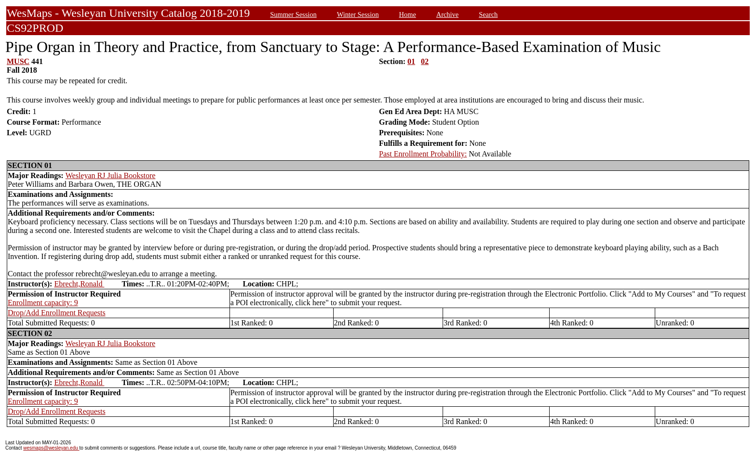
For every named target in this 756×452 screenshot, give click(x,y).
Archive (447, 14)
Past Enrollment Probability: (423, 154)
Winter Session (358, 14)
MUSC (18, 61)
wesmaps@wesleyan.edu (51, 448)
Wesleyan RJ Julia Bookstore (111, 175)
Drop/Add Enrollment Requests (57, 313)
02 (425, 61)
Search (488, 14)
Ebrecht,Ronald (79, 284)
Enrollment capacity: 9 (43, 302)
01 (411, 61)
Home (407, 14)
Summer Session (293, 14)
